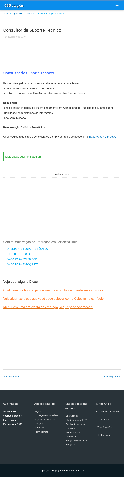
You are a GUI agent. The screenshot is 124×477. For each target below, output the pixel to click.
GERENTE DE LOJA (18, 254)
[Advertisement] (62, 56)
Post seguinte (112, 376)
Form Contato (41, 431)
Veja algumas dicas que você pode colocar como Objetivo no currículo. (54, 299)
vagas (38, 411)
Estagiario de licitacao (76, 440)
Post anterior (11, 376)
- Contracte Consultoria (107, 411)
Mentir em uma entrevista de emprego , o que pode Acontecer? (48, 307)
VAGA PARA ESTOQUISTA (22, 264)
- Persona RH (102, 419)
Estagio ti (70, 444)
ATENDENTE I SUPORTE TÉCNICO (27, 248)
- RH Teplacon (103, 435)
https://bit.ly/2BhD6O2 (102, 136)
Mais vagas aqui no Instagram (23, 156)
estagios (39, 423)
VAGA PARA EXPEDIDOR (22, 259)
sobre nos (39, 427)
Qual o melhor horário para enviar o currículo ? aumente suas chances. (53, 290)
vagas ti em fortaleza (45, 419)
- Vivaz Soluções (104, 427)
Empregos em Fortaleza (46, 415)
